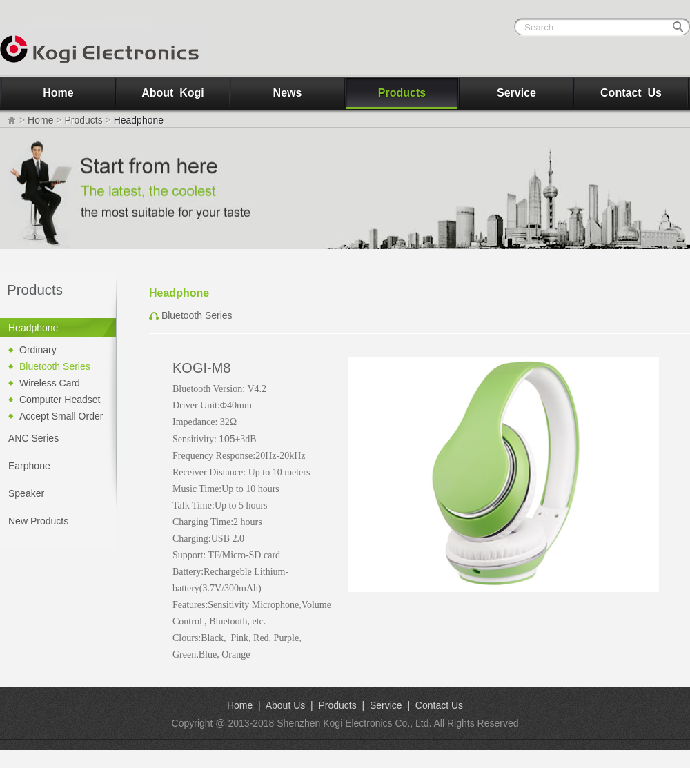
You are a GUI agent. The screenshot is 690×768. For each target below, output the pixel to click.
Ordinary (38, 349)
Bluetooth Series (54, 366)
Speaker (26, 493)
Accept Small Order (61, 416)
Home (58, 93)
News (287, 93)
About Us (286, 705)
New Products (38, 520)
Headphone (33, 327)
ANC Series (33, 438)
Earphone (29, 465)
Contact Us (631, 93)
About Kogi (172, 93)
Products (402, 93)
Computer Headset (60, 399)
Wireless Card (49, 382)
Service (516, 93)
